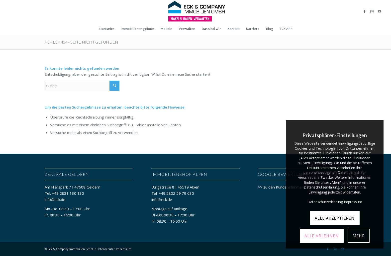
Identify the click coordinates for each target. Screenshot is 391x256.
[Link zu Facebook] (364, 11)
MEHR (359, 236)
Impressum (123, 249)
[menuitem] (106, 28)
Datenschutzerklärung (325, 201)
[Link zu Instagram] (372, 11)
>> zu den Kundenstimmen (281, 187)
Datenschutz (105, 249)
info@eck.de (55, 199)
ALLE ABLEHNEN (321, 236)
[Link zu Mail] (379, 11)
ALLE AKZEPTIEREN (335, 218)
